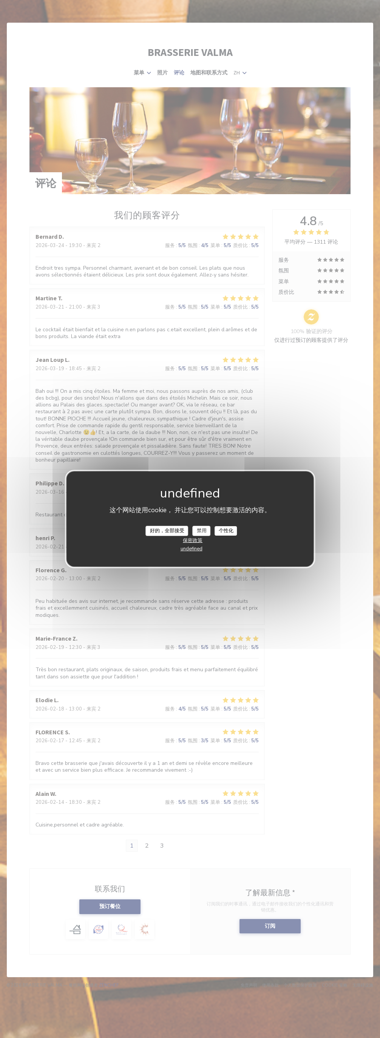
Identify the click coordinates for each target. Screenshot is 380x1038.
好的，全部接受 (167, 530)
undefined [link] (191, 548)
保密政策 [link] (192, 540)
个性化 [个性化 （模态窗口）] (226, 530)
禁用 (202, 530)
